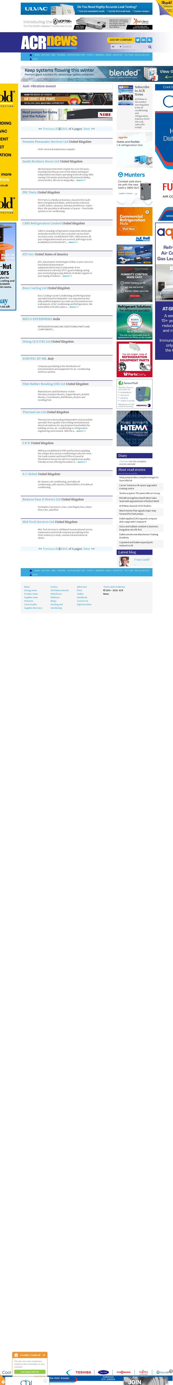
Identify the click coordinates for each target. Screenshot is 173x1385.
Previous (49, 129)
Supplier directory (76, 55)
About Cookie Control (15, 1355)
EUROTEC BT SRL (34, 358)
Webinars (100, 55)
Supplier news (31, 597)
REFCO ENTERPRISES (37, 319)
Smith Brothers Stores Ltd (40, 161)
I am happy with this (30, 1372)
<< (40, 129)
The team (128, 55)
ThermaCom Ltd (34, 412)
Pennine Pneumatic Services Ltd (45, 141)
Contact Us (82, 601)
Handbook (82, 597)
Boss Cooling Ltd (34, 288)
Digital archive (142, 55)
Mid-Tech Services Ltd (38, 522)
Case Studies (30, 604)
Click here (124, 461)
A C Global (29, 474)
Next (86, 129)
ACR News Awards (60, 590)
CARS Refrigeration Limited (41, 223)
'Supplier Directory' (143, 42)
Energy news (30, 590)
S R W (26, 443)
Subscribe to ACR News (142, 90)
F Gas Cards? (142, 559)
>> (93, 129)
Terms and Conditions (114, 587)
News (37, 55)
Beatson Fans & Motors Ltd (41, 499)
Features (45, 55)
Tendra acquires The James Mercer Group (139, 493)
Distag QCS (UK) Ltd (36, 341)
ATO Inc (28, 254)
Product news (31, 594)
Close (44, 1355)
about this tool (40, 1376)
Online (80, 594)
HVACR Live (56, 594)
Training (61, 55)
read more (19, 1381)
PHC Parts (29, 192)
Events (90, 55)
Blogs (108, 55)
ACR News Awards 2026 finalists (135, 506)
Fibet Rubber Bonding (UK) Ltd (43, 384)
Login (33, 59)
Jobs (53, 55)
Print (79, 590)
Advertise (118, 55)
